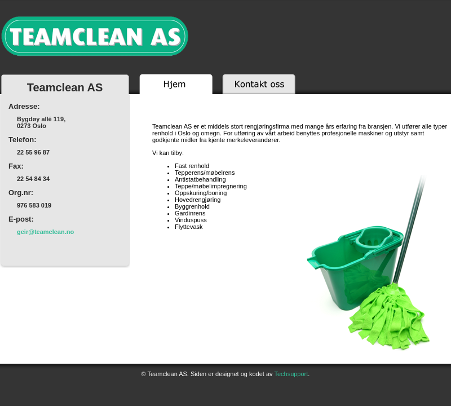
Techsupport (291, 373)
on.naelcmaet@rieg (45, 231)
